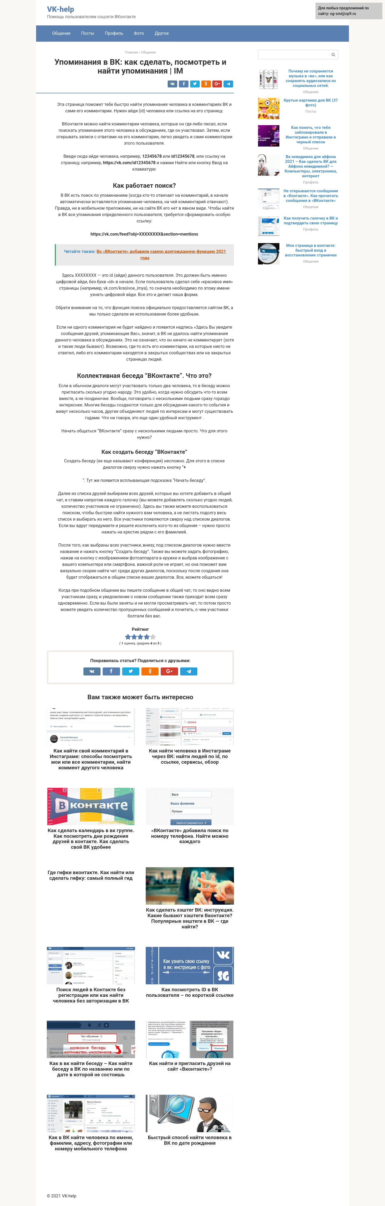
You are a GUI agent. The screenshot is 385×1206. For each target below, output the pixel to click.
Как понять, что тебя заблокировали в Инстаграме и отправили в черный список (311, 134)
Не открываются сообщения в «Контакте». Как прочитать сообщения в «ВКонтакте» (310, 196)
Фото (139, 33)
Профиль (114, 33)
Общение (61, 33)
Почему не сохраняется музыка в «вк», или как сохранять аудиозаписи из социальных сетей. (311, 78)
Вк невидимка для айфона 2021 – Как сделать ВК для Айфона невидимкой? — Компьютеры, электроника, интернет (310, 166)
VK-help (60, 9)
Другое (162, 33)
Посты (87, 33)
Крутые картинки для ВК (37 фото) (311, 102)
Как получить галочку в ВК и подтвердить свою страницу (311, 220)
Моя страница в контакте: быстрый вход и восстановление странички (311, 250)
